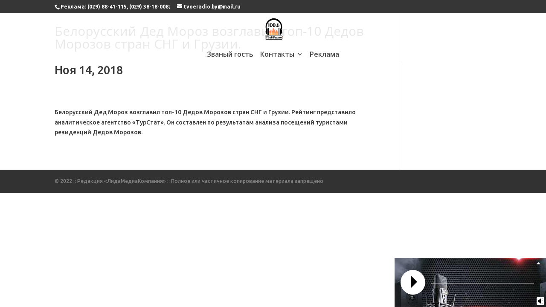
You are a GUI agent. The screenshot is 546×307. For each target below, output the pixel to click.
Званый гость (230, 55)
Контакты (277, 55)
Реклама (324, 55)
